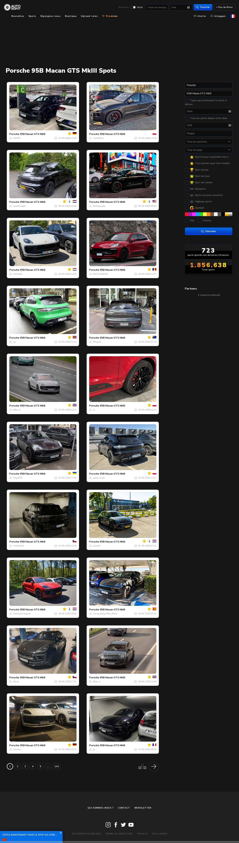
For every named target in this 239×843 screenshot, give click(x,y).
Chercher (203, 7)
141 (56, 766)
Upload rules (89, 16)
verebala (17, 273)
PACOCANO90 (100, 273)
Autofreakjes (19, 206)
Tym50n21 (98, 138)
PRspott (97, 341)
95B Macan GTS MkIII (32, 134)
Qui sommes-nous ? (100, 808)
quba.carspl (99, 477)
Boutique (70, 16)
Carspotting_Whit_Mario (105, 613)
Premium (110, 16)
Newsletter (142, 808)
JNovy (16, 681)
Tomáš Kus (18, 545)
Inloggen (218, 16)
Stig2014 (17, 477)
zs (94, 409)
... (48, 766)
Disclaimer (159, 833)
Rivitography (99, 206)
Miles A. (17, 409)
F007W (16, 138)
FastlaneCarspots (22, 613)
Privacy (142, 833)
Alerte (200, 16)
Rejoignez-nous (51, 16)
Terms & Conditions (119, 833)
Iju (94, 749)
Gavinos (17, 749)
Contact (124, 808)
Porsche (14, 134)
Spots (140, 7)
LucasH (96, 545)
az (14, 341)
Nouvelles (124, 7)
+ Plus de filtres (224, 7)
